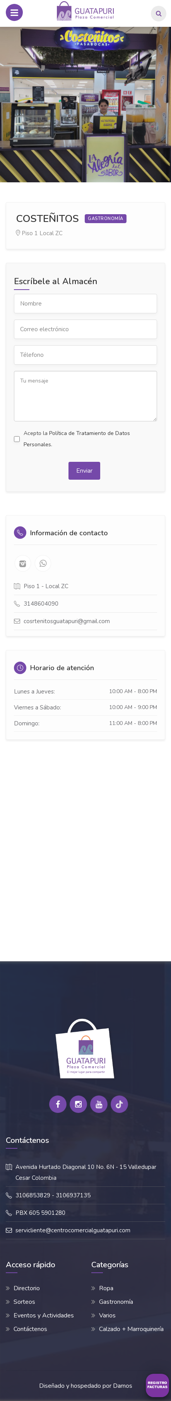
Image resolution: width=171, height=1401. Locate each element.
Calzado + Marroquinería (131, 1329)
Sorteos (24, 1302)
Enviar (84, 470)
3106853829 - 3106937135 (53, 1195)
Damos (122, 1386)
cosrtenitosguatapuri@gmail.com (67, 621)
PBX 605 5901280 (40, 1213)
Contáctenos (30, 1329)
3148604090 (41, 604)
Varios (107, 1315)
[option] (85, 104)
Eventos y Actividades (44, 1315)
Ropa (106, 1288)
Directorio (27, 1288)
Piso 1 (30, 233)
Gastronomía (116, 1302)
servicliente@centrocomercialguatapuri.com (72, 1230)
